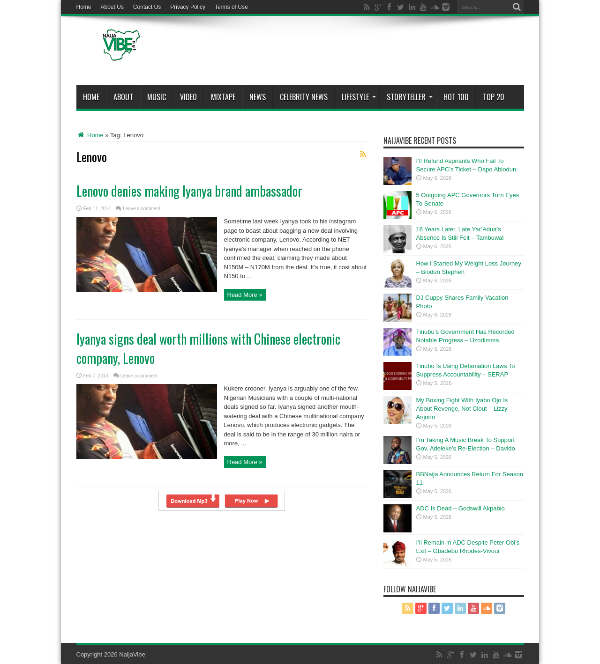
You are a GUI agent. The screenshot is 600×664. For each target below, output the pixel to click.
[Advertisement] (353, 52)
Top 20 (493, 97)
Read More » (244, 294)
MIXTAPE (223, 97)
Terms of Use (231, 7)
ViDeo (188, 97)
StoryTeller (410, 97)
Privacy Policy (187, 7)
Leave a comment (141, 208)
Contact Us (147, 7)
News (257, 97)
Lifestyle (359, 97)
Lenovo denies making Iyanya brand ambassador (189, 190)
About (123, 97)
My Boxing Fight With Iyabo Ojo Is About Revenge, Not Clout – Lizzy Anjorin (462, 409)
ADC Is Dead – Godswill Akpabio (460, 508)
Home (83, 7)
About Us (112, 7)
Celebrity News (304, 97)
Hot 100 (456, 97)
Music (156, 97)
